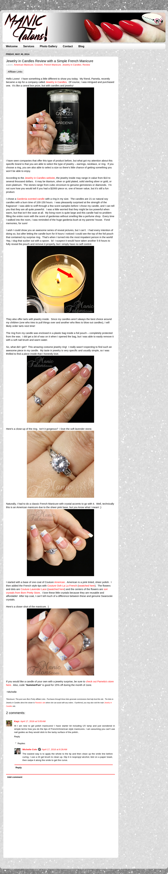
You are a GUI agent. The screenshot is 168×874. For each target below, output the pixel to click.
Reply (17, 736)
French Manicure (52, 64)
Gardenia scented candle (31, 199)
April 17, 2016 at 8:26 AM (54, 749)
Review (86, 64)
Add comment (14, 777)
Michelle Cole (30, 749)
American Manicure (23, 64)
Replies (21, 743)
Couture (39, 64)
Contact (68, 46)
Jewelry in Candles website (40, 178)
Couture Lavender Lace (34, 589)
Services (28, 46)
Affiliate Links (15, 71)
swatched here (87, 585)
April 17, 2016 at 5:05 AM (33, 721)
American (59, 582)
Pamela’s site (40, 703)
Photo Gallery (48, 46)
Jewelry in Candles (71, 64)
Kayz (16, 721)
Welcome (12, 46)
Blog (81, 46)
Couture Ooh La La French (62, 585)
